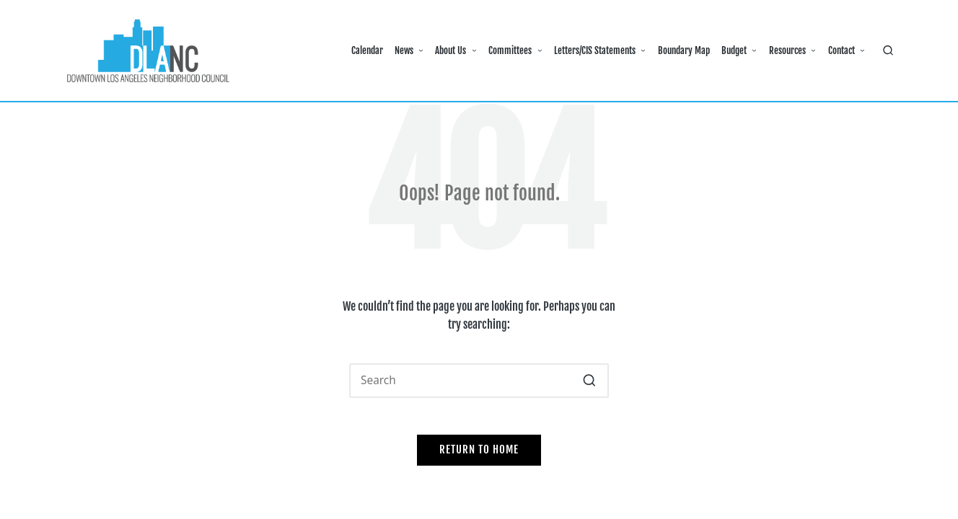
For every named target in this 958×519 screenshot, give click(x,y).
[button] (589, 380)
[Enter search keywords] (479, 380)
